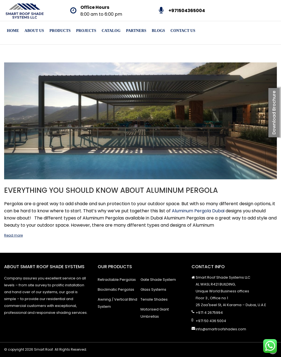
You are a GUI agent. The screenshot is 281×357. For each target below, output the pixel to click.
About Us (34, 31)
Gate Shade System (158, 279)
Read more (13, 235)
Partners (136, 31)
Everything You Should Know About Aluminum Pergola (111, 190)
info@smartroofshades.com (221, 329)
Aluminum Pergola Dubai (198, 211)
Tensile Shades (154, 299)
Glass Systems (153, 289)
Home (13, 31)
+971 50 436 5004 (211, 320)
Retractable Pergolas (117, 279)
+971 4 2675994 (209, 312)
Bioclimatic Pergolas (116, 289)
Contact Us (182, 31)
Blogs (158, 31)
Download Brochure (274, 112)
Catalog (111, 31)
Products (60, 31)
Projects (86, 31)
